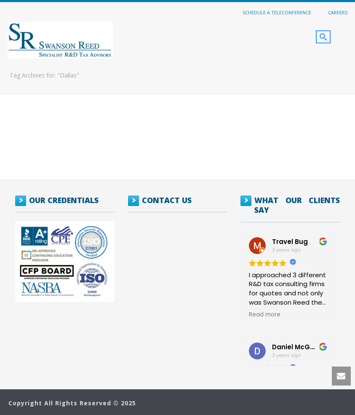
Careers (337, 12)
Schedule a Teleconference (277, 12)
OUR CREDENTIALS (64, 200)
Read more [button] (264, 315)
